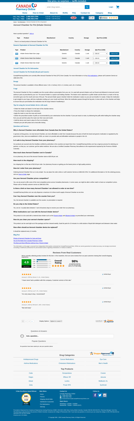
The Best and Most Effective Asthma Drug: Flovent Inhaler (30, 243)
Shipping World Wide (46, 399)
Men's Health (103, 363)
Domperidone (67, 373)
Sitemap (42, 407)
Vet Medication (21, 22)
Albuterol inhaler (70, 215)
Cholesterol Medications (67, 363)
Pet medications (93, 75)
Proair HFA (67, 385)
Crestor (103, 373)
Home (24, 13)
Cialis (31, 373)
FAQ (74, 13)
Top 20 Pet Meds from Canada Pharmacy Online (27, 240)
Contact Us (85, 13)
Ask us (32, 33)
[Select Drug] (100, 53)
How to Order (38, 13)
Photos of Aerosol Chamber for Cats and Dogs (27, 238)
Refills (65, 13)
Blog (110, 13)
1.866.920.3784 (32, 17)
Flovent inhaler (58, 215)
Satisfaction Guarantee (47, 401)
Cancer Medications (67, 359)
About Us (54, 13)
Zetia (31, 385)
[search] (87, 7)
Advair (31, 381)
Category (99, 13)
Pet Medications (45, 404)
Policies (42, 396)
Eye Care (103, 359)
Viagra (31, 377)
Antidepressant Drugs (30, 359)
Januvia (103, 377)
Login (111, 7)
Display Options (44, 321)
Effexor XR (67, 377)
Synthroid (103, 385)
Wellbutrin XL (103, 381)
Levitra (67, 381)
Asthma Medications (31, 363)
